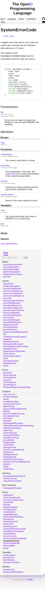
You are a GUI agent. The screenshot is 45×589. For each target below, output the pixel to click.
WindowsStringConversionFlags (16, 396)
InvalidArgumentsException (14, 345)
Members (7, 138)
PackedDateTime (10, 530)
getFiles (6, 420)
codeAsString (6, 161)
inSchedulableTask (11, 424)
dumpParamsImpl (10, 410)
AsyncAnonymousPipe (12, 273)
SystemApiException (12, 364)
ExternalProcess (10, 338)
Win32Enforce (9, 568)
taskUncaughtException (13, 580)
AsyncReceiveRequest (12, 316)
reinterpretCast (9, 456)
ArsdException (9, 564)
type (2, 232)
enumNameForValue (12, 412)
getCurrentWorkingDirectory (15, 417)
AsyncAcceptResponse (13, 299)
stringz (6, 557)
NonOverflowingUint (11, 280)
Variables (6, 213)
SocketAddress (9, 542)
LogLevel (7, 388)
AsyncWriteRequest (11, 328)
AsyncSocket (8, 326)
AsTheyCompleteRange (13, 508)
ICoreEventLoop (10, 487)
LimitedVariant (9, 520)
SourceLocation (9, 544)
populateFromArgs (11, 446)
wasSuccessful (7, 202)
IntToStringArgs (9, 518)
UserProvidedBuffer (11, 552)
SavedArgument (10, 535)
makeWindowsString (12, 436)
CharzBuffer (8, 511)
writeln (6, 475)
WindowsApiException (12, 283)
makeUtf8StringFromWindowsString (18, 434)
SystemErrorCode (11, 549)
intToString (7, 427)
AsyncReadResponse (12, 314)
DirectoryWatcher (10, 336)
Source (5, 247)
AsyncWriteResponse (12, 331)
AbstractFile (8, 292)
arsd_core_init (9, 403)
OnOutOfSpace (9, 391)
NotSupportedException (13, 352)
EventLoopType (9, 384)
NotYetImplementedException (15, 355)
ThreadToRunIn (9, 393)
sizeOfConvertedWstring (13, 458)
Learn (2, 19)
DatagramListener (10, 333)
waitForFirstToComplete (13, 468)
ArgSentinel (8, 504)
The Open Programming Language (22, 8)
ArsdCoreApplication (12, 506)
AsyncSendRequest (11, 321)
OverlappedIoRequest (12, 496)
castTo (6, 408)
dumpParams (9, 578)
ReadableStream (10, 357)
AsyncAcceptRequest (12, 297)
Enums (5, 144)
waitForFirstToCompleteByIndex (16, 470)
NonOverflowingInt (11, 278)
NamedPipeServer (11, 350)
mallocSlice (8, 439)
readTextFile (8, 453)
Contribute (31, 19)
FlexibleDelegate (10, 516)
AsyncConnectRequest (13, 302)
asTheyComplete (10, 405)
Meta (4, 241)
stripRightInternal (10, 463)
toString (4, 189)
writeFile (6, 473)
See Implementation (9, 252)
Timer (5, 367)
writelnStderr (8, 477)
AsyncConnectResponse (13, 304)
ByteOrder (7, 381)
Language (11, 19)
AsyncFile (7, 307)
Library (21, 19)
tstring (5, 374)
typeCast (7, 285)
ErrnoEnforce (8, 566)
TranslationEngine (10, 369)
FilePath (6, 513)
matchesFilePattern (11, 444)
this (2, 118)
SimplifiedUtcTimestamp (13, 540)
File (4, 343)
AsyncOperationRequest (13, 309)
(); (20, 90)
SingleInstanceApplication (14, 360)
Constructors (9, 113)
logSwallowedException (13, 432)
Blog (3, 22)
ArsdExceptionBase (11, 295)
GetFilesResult (9, 386)
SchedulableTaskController (14, 537)
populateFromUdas (11, 571)
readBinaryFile (9, 451)
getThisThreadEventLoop (14, 422)
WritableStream (9, 372)
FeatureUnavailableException (15, 340)
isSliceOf (7, 429)
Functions (6, 156)
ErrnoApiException (11, 275)
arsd (6, 36)
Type (3, 149)
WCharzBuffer (9, 554)
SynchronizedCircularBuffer (14, 547)
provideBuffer (9, 449)
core (12, 36)
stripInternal (8, 461)
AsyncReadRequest (11, 311)
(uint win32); (18, 88)
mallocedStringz (10, 441)
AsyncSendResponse (12, 323)
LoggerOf (7, 348)
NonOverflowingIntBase (13, 525)
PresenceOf (8, 532)
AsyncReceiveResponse (13, 319)
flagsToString (8, 415)
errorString (5, 173)
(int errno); (17, 85)
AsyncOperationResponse (14, 485)
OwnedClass (8, 528)
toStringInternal (9, 465)
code (3, 218)
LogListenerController (12, 489)
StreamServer (9, 362)
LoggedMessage (10, 523)
